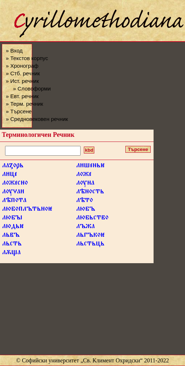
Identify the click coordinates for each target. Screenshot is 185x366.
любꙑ (12, 218)
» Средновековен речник (37, 119)
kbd (89, 150)
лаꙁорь (12, 166)
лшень (90, 166)
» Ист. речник (22, 81)
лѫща (11, 253)
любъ (85, 210)
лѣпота (14, 201)
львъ (11, 236)
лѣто (84, 201)
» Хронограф (22, 66)
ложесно (15, 184)
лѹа (13, 192)
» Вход (14, 50)
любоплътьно (27, 210)
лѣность (90, 192)
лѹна (85, 184)
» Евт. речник (22, 96)
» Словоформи (32, 88)
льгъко (90, 236)
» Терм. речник (24, 104)
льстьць (90, 244)
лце (9, 175)
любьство (92, 218)
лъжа (85, 227)
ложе (83, 175)
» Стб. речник (23, 73)
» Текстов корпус (27, 58)
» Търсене (19, 111)
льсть (12, 244)
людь (13, 227)
